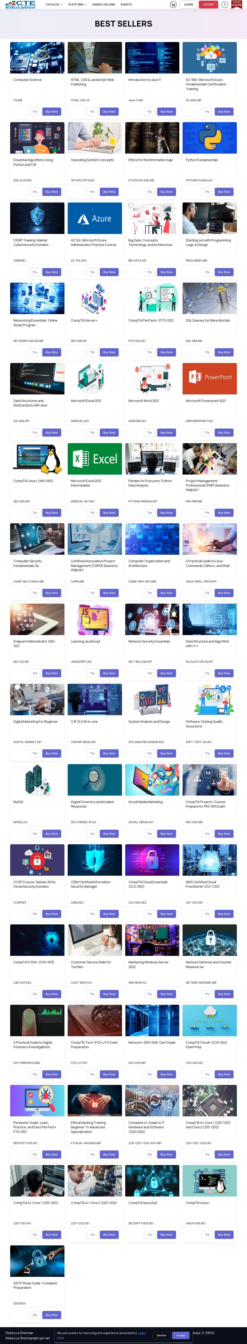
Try (35, 111)
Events (126, 4)
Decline (161, 1335)
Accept (180, 1335)
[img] (37, 57)
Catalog (52, 4)
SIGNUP (208, 4)
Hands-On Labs (103, 4)
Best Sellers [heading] (123, 23)
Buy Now (52, 111)
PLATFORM (75, 4)
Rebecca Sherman (19, 1333)
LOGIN (188, 4)
